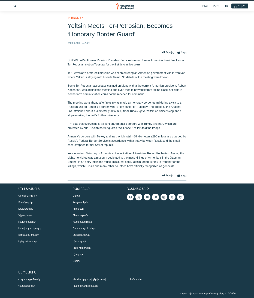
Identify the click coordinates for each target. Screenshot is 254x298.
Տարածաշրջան (81, 234)
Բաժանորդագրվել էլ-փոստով (89, 279)
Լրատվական (25, 208)
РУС (216, 6)
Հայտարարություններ (85, 285)
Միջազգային (80, 241)
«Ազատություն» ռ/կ (29, 279)
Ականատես (134, 279)
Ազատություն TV (27, 195)
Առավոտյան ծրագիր (29, 228)
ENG (205, 6)
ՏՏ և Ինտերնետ (82, 247)
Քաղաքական (80, 202)
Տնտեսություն (80, 215)
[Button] (167, 52)
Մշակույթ (78, 254)
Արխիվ (76, 260)
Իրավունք (78, 208)
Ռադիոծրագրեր (27, 221)
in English (75, 17)
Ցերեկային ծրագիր (28, 234)
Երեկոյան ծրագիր (28, 241)
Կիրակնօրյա (25, 215)
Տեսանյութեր (25, 202)
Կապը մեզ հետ (26, 285)
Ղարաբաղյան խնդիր (84, 228)
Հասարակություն (82, 221)
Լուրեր (76, 195)
